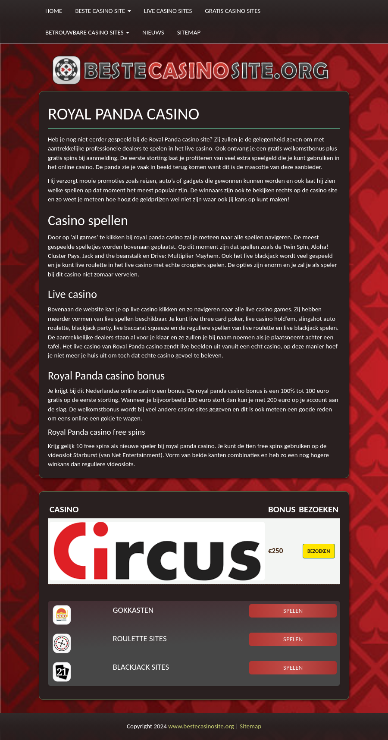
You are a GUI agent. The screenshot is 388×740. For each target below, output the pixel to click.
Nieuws (153, 32)
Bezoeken (318, 551)
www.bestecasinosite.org (201, 726)
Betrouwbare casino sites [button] (87, 32)
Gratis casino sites (232, 11)
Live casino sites (168, 11)
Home (53, 11)
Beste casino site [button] (103, 11)
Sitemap (189, 32)
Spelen (293, 611)
